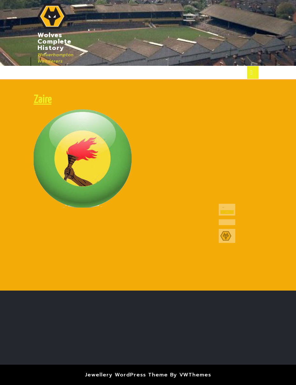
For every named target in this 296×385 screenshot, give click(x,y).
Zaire (43, 100)
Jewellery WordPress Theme (126, 375)
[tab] (253, 72)
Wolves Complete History (54, 41)
